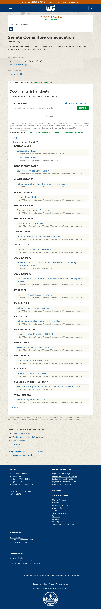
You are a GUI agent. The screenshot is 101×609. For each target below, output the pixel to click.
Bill (30, 132)
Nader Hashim (19, 440)
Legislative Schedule (18, 542)
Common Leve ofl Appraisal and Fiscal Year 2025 (40, 236)
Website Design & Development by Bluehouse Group (50, 589)
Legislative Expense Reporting (64, 482)
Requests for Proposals (19, 563)
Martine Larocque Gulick (23, 437)
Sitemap (13, 558)
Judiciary (56, 519)
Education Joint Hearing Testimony (33, 210)
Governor (56, 502)
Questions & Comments (19, 561)
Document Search (50, 103)
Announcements (16, 537)
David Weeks (18, 444)
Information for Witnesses (20, 455)
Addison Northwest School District (33, 373)
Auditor (55, 511)
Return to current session (65, 2)
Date (23, 132)
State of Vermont (59, 500)
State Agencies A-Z (60, 521)
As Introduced (26, 151)
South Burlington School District (31, 399)
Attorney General (59, 508)
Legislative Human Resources (64, 476)
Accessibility (35, 563)
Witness (57, 132)
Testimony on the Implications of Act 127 (35, 347)
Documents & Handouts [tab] (19, 82)
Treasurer (56, 516)
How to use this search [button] (77, 103)
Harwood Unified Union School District (35, 334)
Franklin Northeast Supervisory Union (34, 295)
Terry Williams (19, 448)
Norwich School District (28, 197)
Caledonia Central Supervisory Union (34, 308)
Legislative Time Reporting (63, 479)
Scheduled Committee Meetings (23, 540)
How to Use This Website (62, 484)
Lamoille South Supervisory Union (32, 360)
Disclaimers (22, 558)
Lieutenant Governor (60, 505)
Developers (50, 580)
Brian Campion (19, 433)
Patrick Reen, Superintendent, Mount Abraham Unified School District (49, 386)
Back (15, 138)
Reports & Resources (74, 132)
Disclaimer (56, 490)
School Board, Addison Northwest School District (39, 321)
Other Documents (43, 132)
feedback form (63, 575)
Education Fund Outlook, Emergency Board (37, 249)
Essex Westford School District (31, 223)
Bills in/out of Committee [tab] (41, 82)
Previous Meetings (18, 64)
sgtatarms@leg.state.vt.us (21, 484)
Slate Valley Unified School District (33, 171)
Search (83, 108)
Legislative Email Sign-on (62, 473)
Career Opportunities (39, 561)
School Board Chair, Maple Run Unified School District (42, 184)
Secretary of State (59, 513)
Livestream (15, 74)
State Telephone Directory (63, 524)
